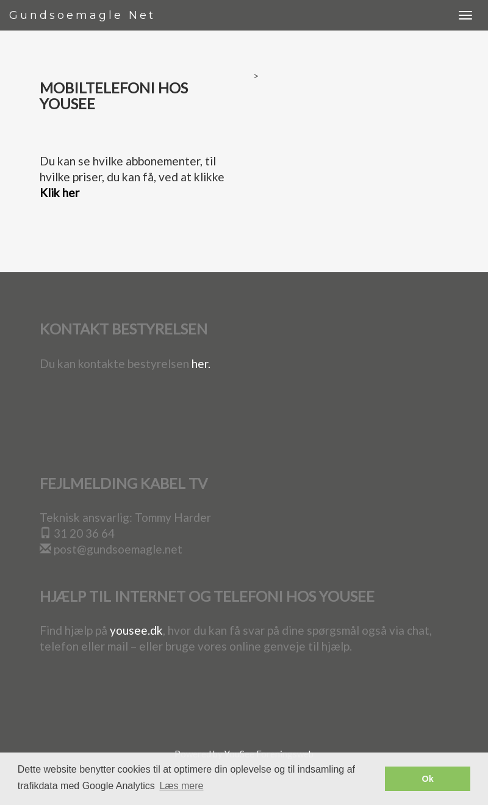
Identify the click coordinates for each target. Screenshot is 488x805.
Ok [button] (428, 779)
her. (201, 363)
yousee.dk (136, 630)
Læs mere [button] (181, 786)
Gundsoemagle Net (82, 15)
